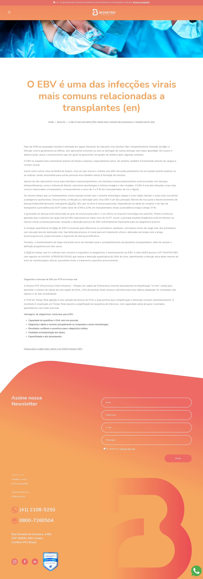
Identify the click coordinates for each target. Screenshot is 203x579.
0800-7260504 (32, 520)
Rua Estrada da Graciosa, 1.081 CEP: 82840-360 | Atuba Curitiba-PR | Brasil (31, 538)
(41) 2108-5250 (33, 510)
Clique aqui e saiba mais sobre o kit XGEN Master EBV (53, 348)
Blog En (40, 12)
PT (181, 12)
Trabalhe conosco (19, 479)
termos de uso (127, 448)
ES (191, 12)
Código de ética (18, 496)
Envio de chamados (20, 484)
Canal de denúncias (20, 492)
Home (51, 122)
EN (172, 12)
